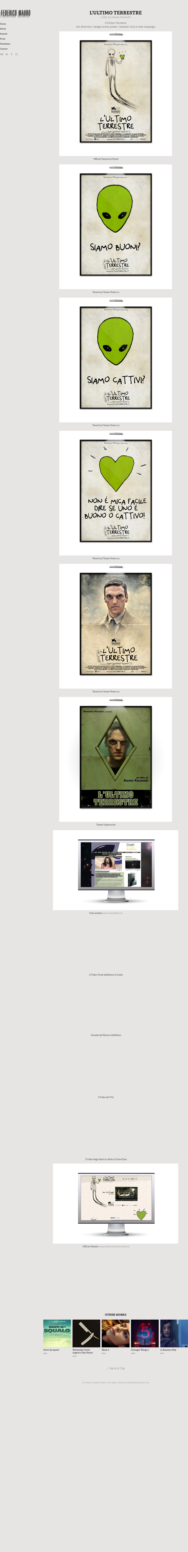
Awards (3, 33)
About (3, 28)
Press (2, 38)
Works (3, 24)
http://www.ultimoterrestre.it (114, 1246)
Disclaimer (5, 43)
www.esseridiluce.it (113, 913)
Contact (4, 49)
